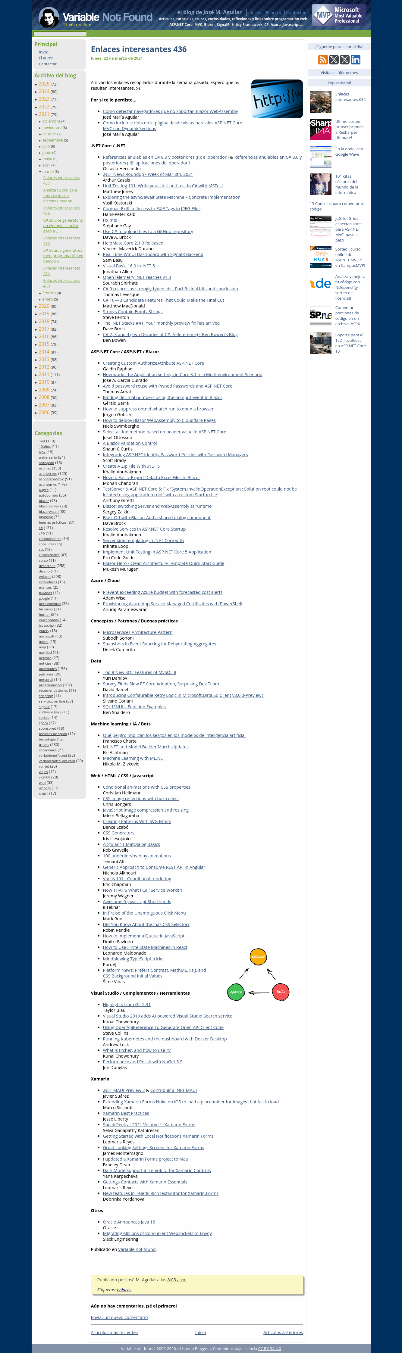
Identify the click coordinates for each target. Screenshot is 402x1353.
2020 (45, 306)
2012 (45, 366)
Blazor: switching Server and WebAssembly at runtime (157, 506)
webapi (45, 788)
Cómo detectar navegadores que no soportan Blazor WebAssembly (170, 111)
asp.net (45, 468)
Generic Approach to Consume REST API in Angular (154, 867)
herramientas (50, 603)
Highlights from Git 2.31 (127, 1004)
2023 (45, 98)
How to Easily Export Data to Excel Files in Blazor (151, 477)
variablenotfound (53, 755)
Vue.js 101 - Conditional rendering (137, 878)
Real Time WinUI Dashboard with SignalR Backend (153, 254)
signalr (44, 706)
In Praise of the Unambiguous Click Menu (144, 913)
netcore (45, 658)
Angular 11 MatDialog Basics (131, 844)
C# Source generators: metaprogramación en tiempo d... (63, 256)
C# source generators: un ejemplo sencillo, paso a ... (63, 225)
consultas (47, 544)
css (41, 549)
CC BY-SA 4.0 (269, 1348)
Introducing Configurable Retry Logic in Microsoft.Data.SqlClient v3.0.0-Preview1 (183, 695)
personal (46, 679)
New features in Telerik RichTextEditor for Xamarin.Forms (161, 1193)
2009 (45, 389)
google (44, 598)
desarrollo (47, 565)
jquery (44, 630)
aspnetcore (48, 473)
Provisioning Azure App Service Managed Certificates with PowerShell (172, 603)
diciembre (51, 121)
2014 (45, 351)
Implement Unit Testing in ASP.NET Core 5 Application (157, 552)
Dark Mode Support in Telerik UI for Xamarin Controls (157, 1170)
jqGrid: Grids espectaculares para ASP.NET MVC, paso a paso (349, 229)
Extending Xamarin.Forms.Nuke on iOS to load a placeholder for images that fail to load (191, 1102)
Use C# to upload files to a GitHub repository (148, 231)
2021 (45, 114)
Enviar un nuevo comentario (119, 1317)
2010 (45, 382)
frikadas (45, 593)
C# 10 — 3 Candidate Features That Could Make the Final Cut (164, 300)
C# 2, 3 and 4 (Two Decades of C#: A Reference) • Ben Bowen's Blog (170, 334)
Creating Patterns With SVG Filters (137, 821)
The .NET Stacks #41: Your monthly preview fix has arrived (161, 323)
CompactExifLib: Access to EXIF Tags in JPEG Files (152, 208)
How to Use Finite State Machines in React (145, 947)
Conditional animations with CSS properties (146, 787)
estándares (48, 582)
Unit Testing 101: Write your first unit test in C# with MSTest (163, 186)
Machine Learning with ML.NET (134, 758)
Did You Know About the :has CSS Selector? (146, 924)
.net (42, 441)
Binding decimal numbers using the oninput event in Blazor (162, 397)
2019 (45, 313)
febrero (49, 292)
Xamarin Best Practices (126, 1113)
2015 (45, 344)
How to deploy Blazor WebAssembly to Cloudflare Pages (159, 420)
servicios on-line (52, 701)
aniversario (48, 457)
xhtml (43, 793)
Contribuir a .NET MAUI (173, 1090)
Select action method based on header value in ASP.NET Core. (165, 432)
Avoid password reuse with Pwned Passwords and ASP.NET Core (168, 386)
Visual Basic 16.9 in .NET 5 (129, 266)
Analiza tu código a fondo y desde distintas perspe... (60, 195)
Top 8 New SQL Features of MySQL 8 (139, 672)
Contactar (296, 12)
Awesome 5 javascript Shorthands (137, 901)
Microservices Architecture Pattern (138, 632)
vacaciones (48, 750)
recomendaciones (53, 690)
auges (44, 490)
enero (48, 299)
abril (46, 165)
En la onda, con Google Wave (349, 151)
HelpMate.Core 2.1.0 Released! (134, 243)
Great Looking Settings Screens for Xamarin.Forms (153, 1147)
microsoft (47, 636)
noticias (45, 663)
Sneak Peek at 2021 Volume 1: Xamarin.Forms (149, 1124)
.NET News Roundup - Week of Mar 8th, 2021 (148, 174)
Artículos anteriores (283, 1332)
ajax (42, 452)
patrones (46, 674)
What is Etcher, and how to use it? (137, 1050)
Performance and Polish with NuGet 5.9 (143, 1062)
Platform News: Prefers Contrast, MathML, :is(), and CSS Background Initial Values (154, 973)
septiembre (53, 140)
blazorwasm (49, 511)
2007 (45, 404)
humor (44, 614)
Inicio (256, 12)
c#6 (42, 533)
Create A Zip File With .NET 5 (131, 466)
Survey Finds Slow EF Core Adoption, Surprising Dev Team (161, 684)
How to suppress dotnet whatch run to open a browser (158, 409)
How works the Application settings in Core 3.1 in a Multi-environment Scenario (182, 374)
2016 (45, 336)
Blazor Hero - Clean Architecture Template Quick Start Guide (164, 563)
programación (50, 685)
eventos (45, 587)
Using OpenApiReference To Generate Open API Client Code (163, 1027)
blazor (44, 500)
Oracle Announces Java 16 (129, 1222)
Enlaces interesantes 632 (350, 96)
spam (43, 723)
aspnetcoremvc (51, 479)
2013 (45, 359)
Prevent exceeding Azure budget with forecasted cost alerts (163, 592)
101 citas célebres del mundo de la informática (346, 184)
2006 (45, 412)
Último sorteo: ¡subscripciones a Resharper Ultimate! (349, 129)
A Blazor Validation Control (130, 443)
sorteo (44, 717)
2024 (45, 91)
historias (46, 609)
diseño (44, 571)
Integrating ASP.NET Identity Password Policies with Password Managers (175, 454)
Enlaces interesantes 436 (139, 49)
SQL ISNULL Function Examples (134, 706)
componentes (50, 538)
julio (46, 146)
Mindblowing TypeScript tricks (133, 959)
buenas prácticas (53, 522)
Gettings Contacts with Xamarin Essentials (145, 1182)
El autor (273, 12)
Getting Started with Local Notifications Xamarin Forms (158, 1136)
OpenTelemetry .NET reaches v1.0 (137, 277)
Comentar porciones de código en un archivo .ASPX (347, 315)
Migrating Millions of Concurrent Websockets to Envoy (157, 1233)
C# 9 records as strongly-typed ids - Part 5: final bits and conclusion (170, 288)
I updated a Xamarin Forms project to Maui (146, 1159)
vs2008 (44, 777)
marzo (48, 171)
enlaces (45, 576)
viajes (43, 771)
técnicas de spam (53, 733)
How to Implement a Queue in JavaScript (144, 936)
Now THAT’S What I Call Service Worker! (142, 890)
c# (41, 527)
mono (44, 641)
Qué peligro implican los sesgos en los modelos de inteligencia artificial (174, 735)
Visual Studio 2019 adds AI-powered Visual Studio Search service (168, 1016)
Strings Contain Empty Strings (133, 311)
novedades (48, 668)
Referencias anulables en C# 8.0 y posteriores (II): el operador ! (166, 157)
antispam (46, 462)
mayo (47, 158)
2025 (45, 83)
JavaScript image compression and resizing (146, 810)
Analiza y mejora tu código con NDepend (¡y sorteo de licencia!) (350, 287)
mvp (42, 647)
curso (43, 560)
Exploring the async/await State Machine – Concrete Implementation (172, 197)
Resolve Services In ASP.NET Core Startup (144, 529)
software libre (50, 712)
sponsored (47, 728)
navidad (45, 652)
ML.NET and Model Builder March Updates (146, 747)
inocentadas (49, 620)
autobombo (48, 495)
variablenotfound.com (57, 761)
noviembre (52, 127)
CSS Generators (118, 833)
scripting (46, 696)
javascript (47, 625)
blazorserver (49, 506)
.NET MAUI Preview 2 (124, 1090)
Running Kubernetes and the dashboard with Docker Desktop (165, 1039)
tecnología (47, 739)
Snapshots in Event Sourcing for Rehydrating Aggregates (159, 644)
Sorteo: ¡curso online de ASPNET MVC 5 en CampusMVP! (350, 257)
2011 (45, 374)
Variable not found (137, 1249)
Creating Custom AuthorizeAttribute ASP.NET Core (153, 363)
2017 (45, 329)
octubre (49, 133)
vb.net (44, 766)
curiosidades (49, 555)
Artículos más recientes (114, 1332)
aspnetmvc (48, 484)
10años (45, 446)
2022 (45, 106)
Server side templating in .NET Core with (143, 540)
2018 (45, 321)
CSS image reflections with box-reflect (141, 798)
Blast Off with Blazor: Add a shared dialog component (157, 517)
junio (47, 152)
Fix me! (110, 220)
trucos (44, 744)
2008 (45, 397)
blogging (46, 517)
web (42, 782)
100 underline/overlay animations (137, 856)
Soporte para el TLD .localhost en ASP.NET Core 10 (350, 343)
